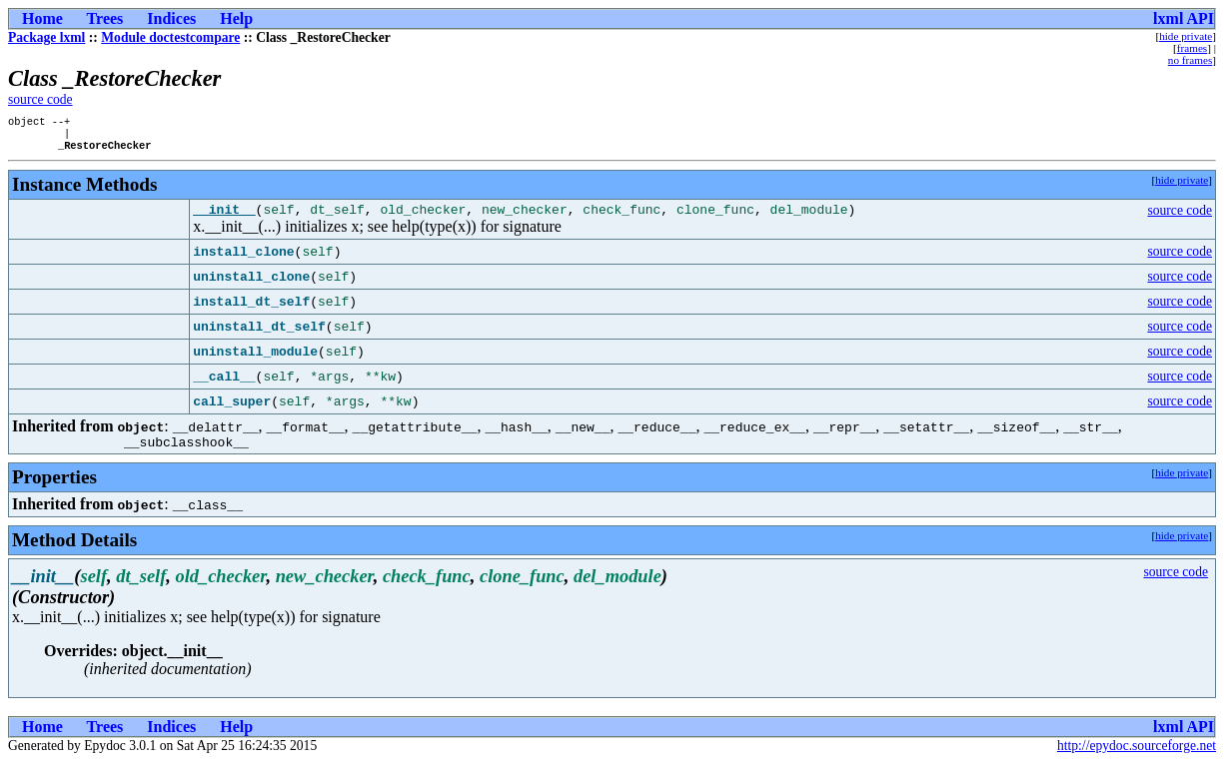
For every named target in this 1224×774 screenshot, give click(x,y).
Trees (105, 18)
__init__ (224, 218)
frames (1192, 48)
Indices (171, 18)
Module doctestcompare (170, 37)
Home (42, 18)
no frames (1190, 60)
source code (40, 99)
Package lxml (46, 37)
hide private (1185, 36)
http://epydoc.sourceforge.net (1136, 757)
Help (236, 18)
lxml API (1183, 18)
